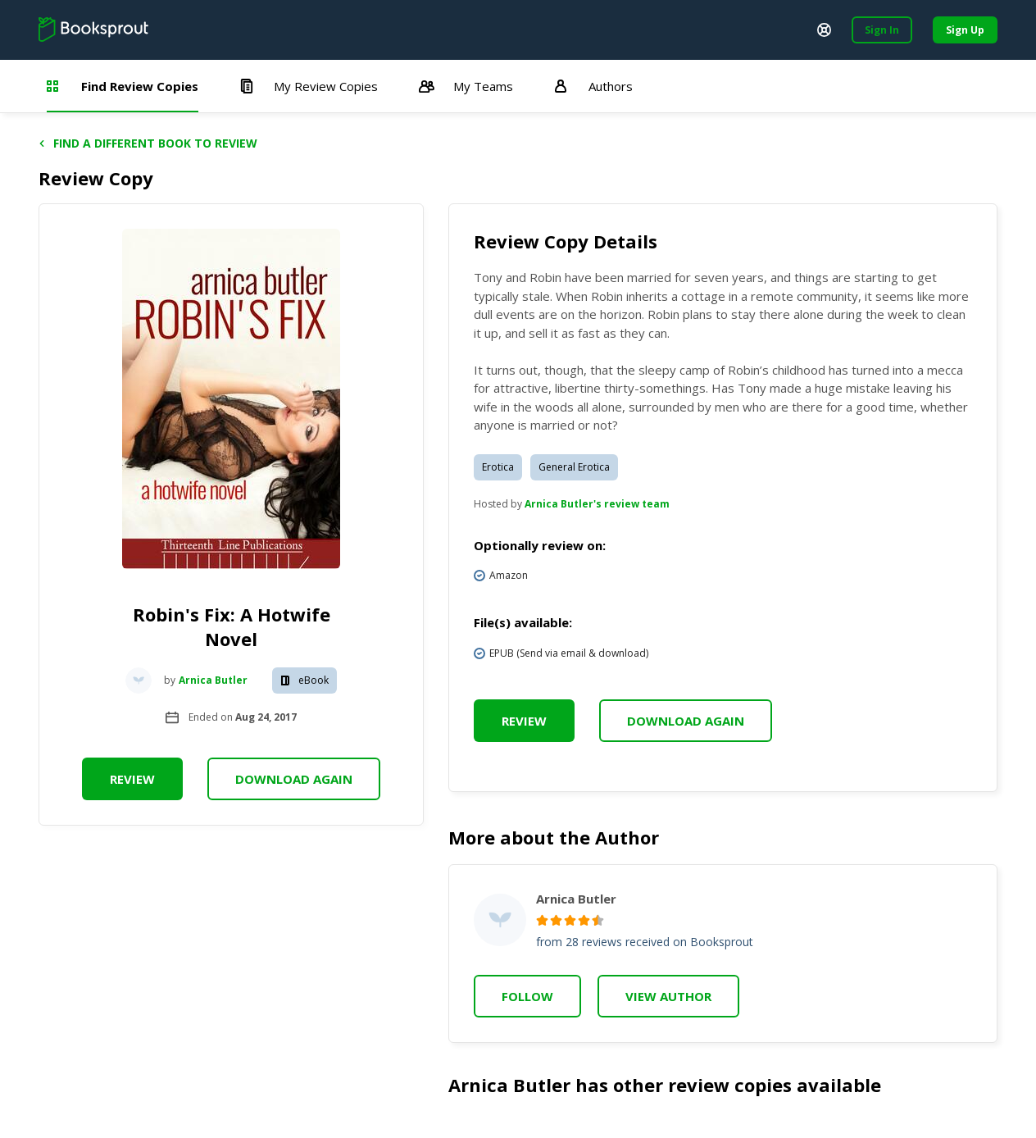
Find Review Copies (122, 86)
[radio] (542, 920)
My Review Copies (308, 86)
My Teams (466, 86)
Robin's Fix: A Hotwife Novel (231, 626)
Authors (593, 86)
